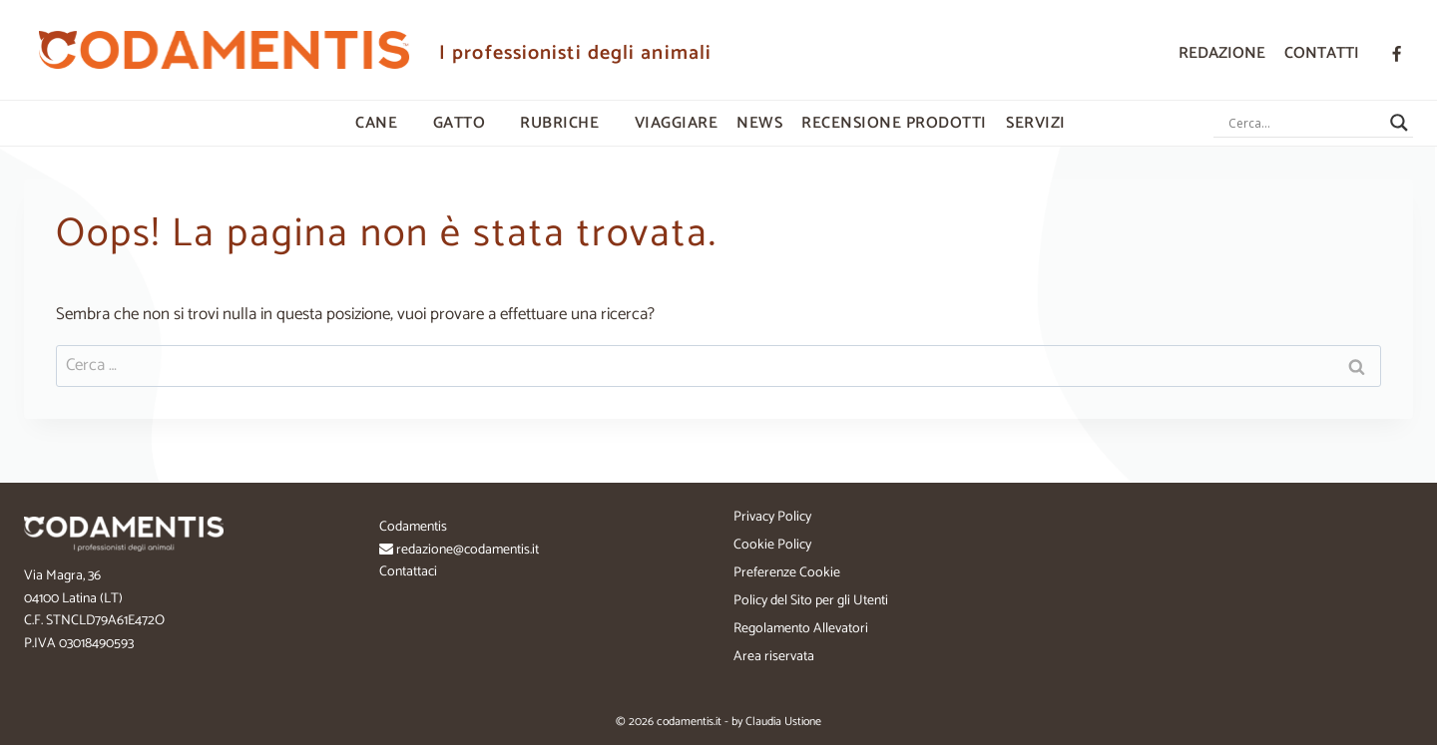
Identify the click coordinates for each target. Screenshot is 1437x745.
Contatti (1321, 53)
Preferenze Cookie (786, 572)
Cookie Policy (772, 545)
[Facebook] (1396, 54)
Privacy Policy (772, 517)
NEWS (759, 123)
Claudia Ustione (783, 721)
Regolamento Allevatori (800, 628)
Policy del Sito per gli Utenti (810, 600)
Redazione (1222, 53)
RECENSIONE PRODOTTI (894, 123)
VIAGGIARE (676, 123)
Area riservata (773, 656)
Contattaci (408, 571)
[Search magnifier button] (1399, 123)
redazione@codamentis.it (467, 550)
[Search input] (1304, 123)
